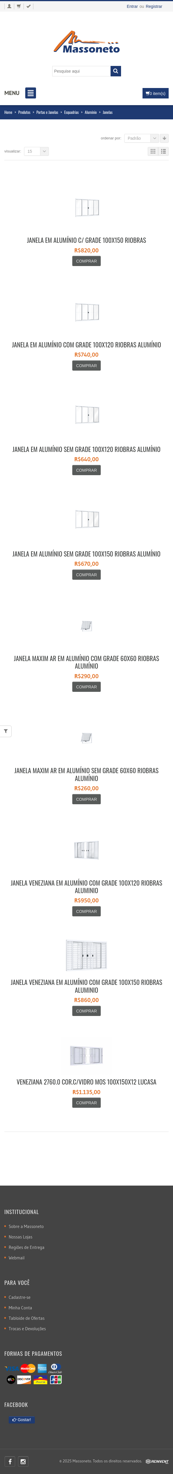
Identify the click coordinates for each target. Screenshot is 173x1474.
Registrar (154, 6)
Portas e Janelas (47, 112)
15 (38, 151)
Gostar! (21, 1419)
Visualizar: (12, 151)
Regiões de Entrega (26, 1247)
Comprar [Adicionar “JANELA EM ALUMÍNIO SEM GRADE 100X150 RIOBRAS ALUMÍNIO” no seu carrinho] (86, 574)
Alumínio (91, 112)
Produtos (24, 112)
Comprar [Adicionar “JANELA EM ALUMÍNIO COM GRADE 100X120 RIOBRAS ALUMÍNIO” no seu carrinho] (86, 365)
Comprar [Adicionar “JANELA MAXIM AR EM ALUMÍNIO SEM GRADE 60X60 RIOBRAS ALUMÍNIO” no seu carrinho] (86, 799)
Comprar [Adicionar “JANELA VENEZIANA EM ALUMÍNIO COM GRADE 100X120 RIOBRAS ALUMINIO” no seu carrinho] (86, 911)
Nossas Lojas (21, 1237)
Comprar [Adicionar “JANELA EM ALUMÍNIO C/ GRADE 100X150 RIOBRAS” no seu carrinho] (86, 261)
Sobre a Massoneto (26, 1226)
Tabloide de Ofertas (26, 1318)
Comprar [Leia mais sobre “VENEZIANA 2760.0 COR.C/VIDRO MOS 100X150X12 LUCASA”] (86, 1102)
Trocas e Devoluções (27, 1328)
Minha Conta (20, 1307)
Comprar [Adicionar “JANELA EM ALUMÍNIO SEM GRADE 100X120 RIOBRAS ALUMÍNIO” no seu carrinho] (86, 470)
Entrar (132, 6)
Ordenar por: (111, 138)
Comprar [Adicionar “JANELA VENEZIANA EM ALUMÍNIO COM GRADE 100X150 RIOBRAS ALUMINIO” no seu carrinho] (86, 1011)
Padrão (143, 138)
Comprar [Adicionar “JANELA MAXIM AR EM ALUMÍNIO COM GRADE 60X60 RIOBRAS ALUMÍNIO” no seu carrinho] (86, 687)
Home (8, 112)
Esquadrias (71, 112)
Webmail (17, 1258)
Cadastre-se (19, 1297)
